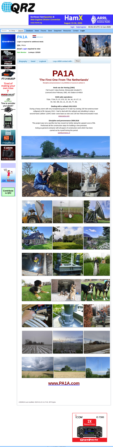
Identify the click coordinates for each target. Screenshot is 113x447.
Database (29, 31)
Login (82, 31)
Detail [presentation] (33, 61)
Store (50, 31)
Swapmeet (57, 31)
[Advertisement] (44, 422)
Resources (67, 31)
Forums (43, 31)
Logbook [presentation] (42, 61)
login (72, 27)
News (37, 31)
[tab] (23, 61)
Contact (75, 31)
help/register (81, 27)
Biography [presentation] (23, 61)
